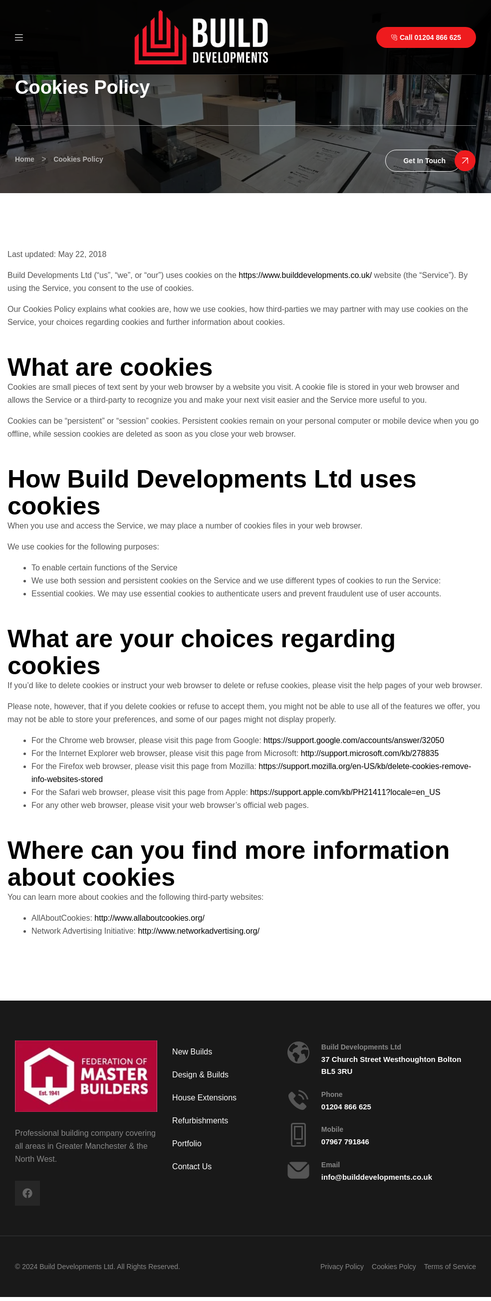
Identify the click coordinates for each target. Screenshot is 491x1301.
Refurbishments (200, 1120)
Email (330, 1165)
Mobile (332, 1129)
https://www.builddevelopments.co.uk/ (305, 275)
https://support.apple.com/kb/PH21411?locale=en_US (345, 792)
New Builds (192, 1051)
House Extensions (204, 1097)
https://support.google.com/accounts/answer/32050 (353, 740)
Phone (332, 1094)
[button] (423, 161)
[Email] (298, 1170)
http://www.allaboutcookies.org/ (149, 918)
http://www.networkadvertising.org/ (198, 931)
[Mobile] (298, 1135)
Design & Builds (200, 1074)
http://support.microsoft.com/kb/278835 (370, 753)
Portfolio (187, 1143)
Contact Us (192, 1166)
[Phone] (298, 1100)
